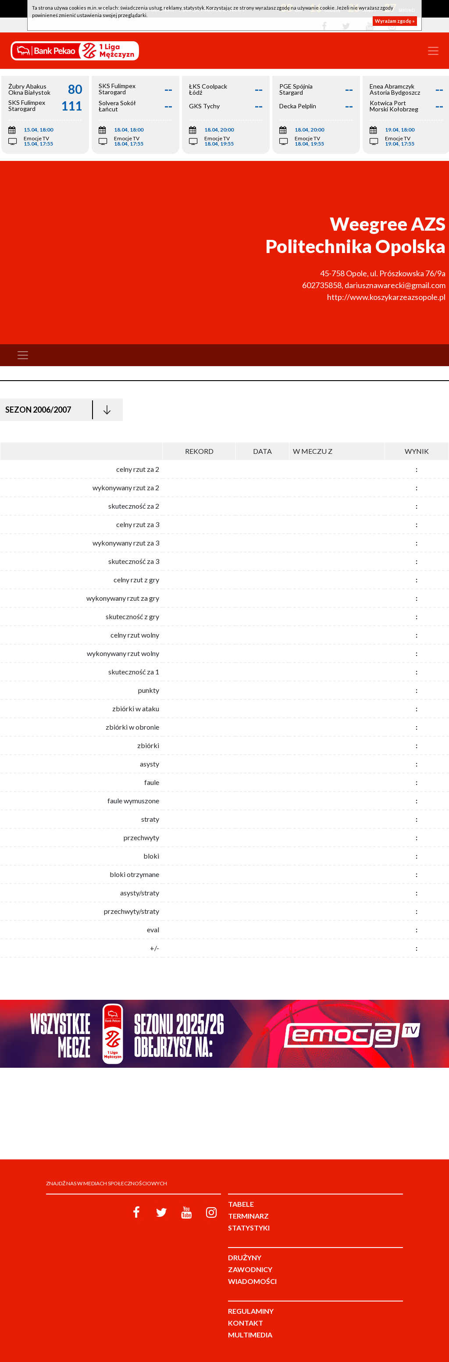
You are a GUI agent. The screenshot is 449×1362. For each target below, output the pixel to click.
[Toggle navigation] (433, 51)
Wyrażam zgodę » (395, 21)
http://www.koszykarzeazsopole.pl (386, 297)
